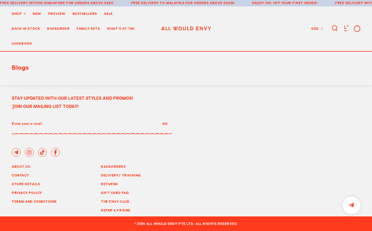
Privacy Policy (27, 193)
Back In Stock (26, 28)
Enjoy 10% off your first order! (285, 3)
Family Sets (88, 28)
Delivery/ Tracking (121, 175)
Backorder (58, 28)
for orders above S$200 (210, 3)
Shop (17, 13)
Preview (57, 13)
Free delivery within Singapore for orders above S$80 (56, 3)
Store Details (26, 184)
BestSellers (85, 13)
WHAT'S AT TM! (121, 28)
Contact (20, 175)
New (37, 13)
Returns (109, 184)
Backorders (113, 166)
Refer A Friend (115, 210)
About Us (21, 166)
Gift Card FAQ (115, 193)
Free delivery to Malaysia (158, 3)
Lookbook (22, 43)
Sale (108, 13)
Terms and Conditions (34, 201)
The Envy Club (115, 201)
